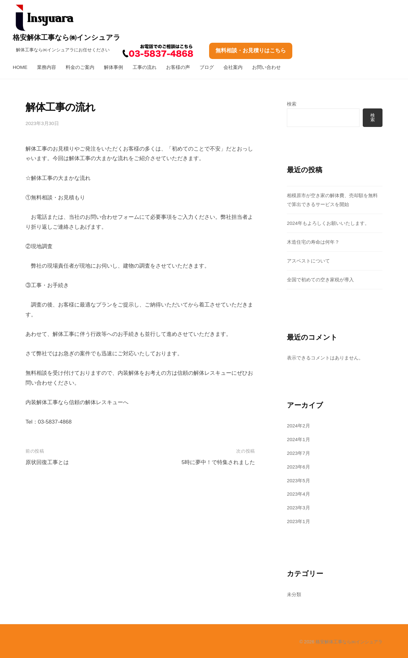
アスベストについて (308, 260)
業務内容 (46, 67)
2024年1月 (298, 439)
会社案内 (233, 67)
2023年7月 (298, 453)
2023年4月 (298, 494)
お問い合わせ (266, 67)
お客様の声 (178, 67)
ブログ (207, 67)
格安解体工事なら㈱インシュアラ (66, 37)
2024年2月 (298, 425)
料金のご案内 (80, 67)
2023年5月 (298, 480)
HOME (20, 67)
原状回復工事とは (47, 462)
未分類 (294, 594)
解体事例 (113, 67)
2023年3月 (298, 507)
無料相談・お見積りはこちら (250, 51)
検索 (291, 104)
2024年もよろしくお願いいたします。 (328, 223)
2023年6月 (298, 466)
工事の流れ (145, 67)
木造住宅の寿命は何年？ (313, 242)
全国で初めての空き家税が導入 (320, 279)
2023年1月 (298, 521)
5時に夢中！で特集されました (218, 462)
